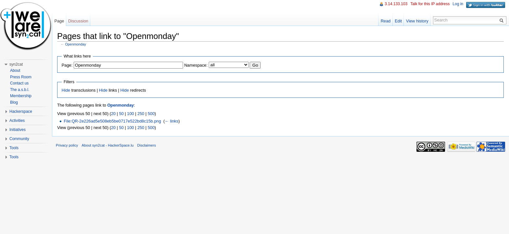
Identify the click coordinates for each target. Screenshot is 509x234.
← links (171, 121)
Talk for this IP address (430, 4)
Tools (14, 148)
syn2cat (16, 64)
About (15, 70)
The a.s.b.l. (19, 89)
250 (140, 113)
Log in (458, 4)
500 (151, 113)
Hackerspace (20, 111)
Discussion (78, 21)
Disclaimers (146, 145)
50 (121, 113)
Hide (66, 90)
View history (417, 21)
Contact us (19, 83)
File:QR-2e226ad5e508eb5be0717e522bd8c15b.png (112, 121)
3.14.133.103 (396, 4)
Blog (14, 102)
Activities (17, 120)
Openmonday (75, 44)
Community (19, 138)
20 (113, 113)
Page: (67, 65)
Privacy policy (67, 145)
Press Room (20, 77)
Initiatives (17, 129)
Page (59, 21)
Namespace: (195, 65)
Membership (20, 96)
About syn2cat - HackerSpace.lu (108, 145)
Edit (398, 21)
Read (386, 21)
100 (130, 113)
